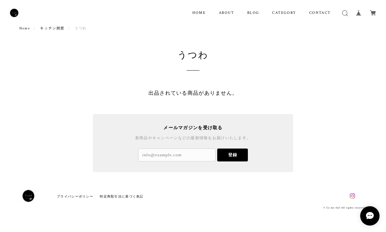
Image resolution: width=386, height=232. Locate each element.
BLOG (253, 12)
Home (24, 28)
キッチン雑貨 (52, 28)
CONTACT (320, 12)
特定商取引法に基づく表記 (121, 196)
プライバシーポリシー (75, 196)
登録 (232, 154)
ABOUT (226, 12)
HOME (199, 12)
